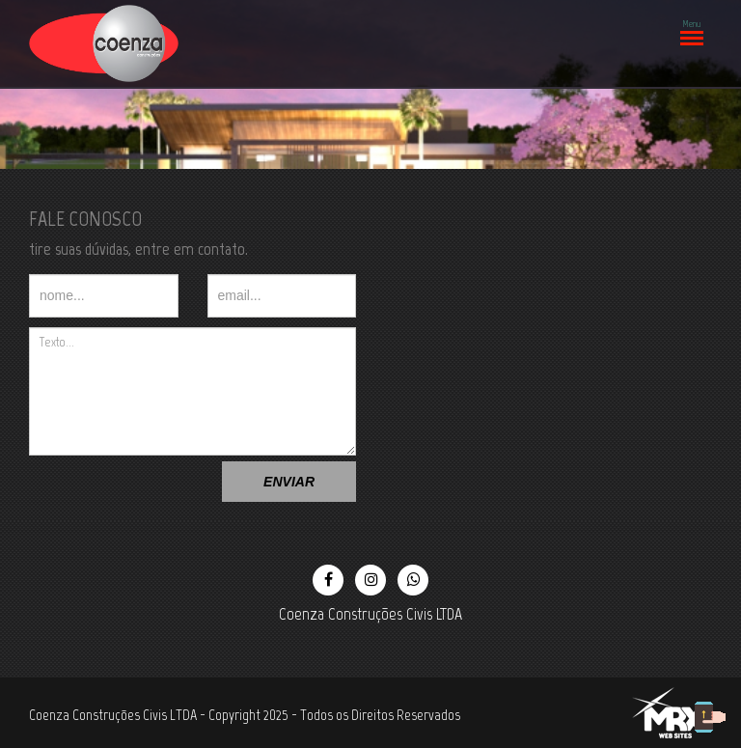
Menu (690, 28)
